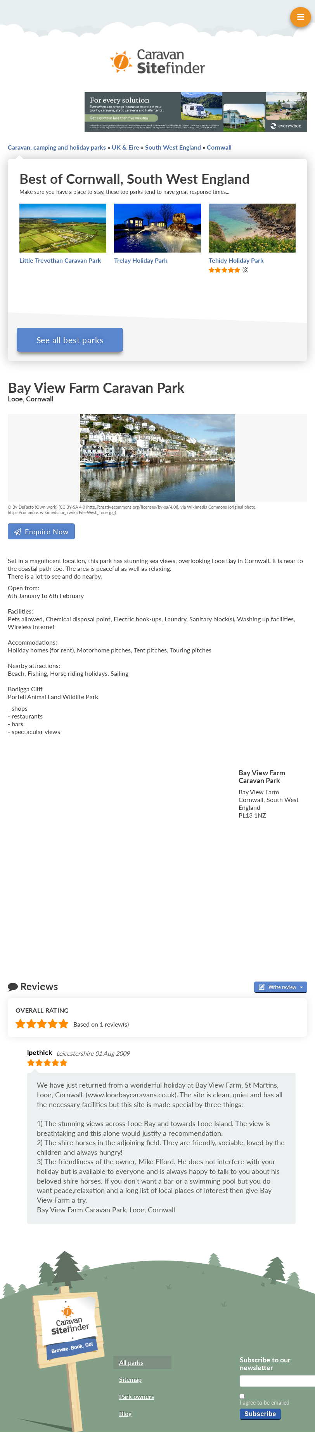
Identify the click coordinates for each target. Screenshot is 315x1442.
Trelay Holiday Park (141, 260)
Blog (125, 1415)
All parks (131, 1364)
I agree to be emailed (264, 1405)
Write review (280, 989)
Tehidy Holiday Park (236, 260)
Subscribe (260, 1416)
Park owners (136, 1398)
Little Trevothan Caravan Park (60, 260)
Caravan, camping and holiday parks (57, 147)
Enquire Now (41, 534)
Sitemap (130, 1381)
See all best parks (72, 340)
